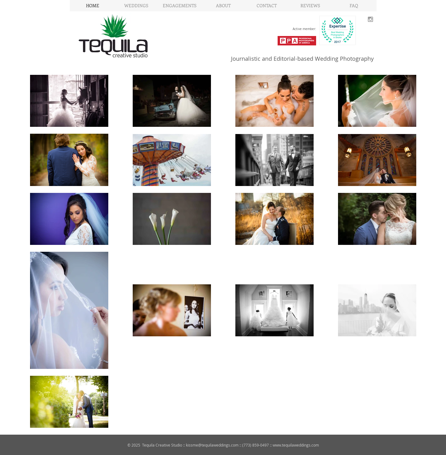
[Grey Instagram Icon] (370, 19)
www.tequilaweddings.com (296, 444)
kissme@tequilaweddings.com (212, 444)
